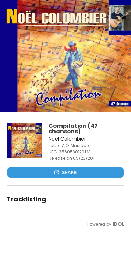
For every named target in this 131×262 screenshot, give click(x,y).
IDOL (118, 224)
